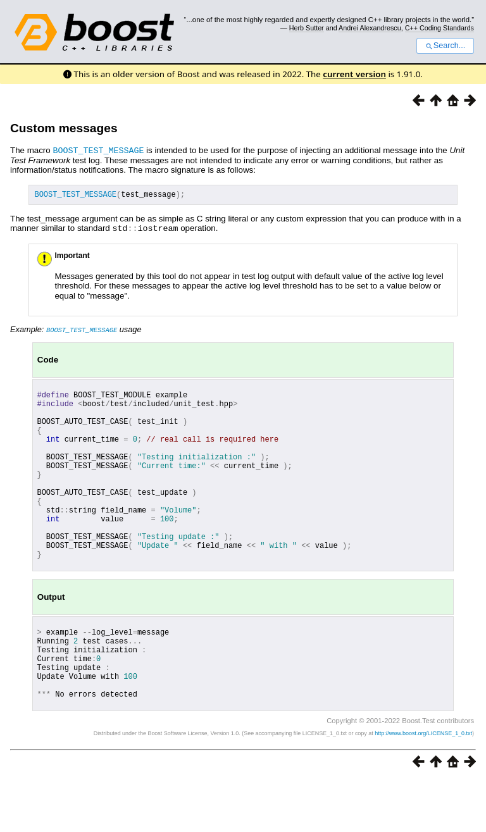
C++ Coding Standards (439, 28)
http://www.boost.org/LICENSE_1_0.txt (423, 785)
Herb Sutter (306, 28)
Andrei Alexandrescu (370, 28)
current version (354, 74)
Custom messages (64, 128)
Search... (445, 45)
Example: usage (76, 330)
